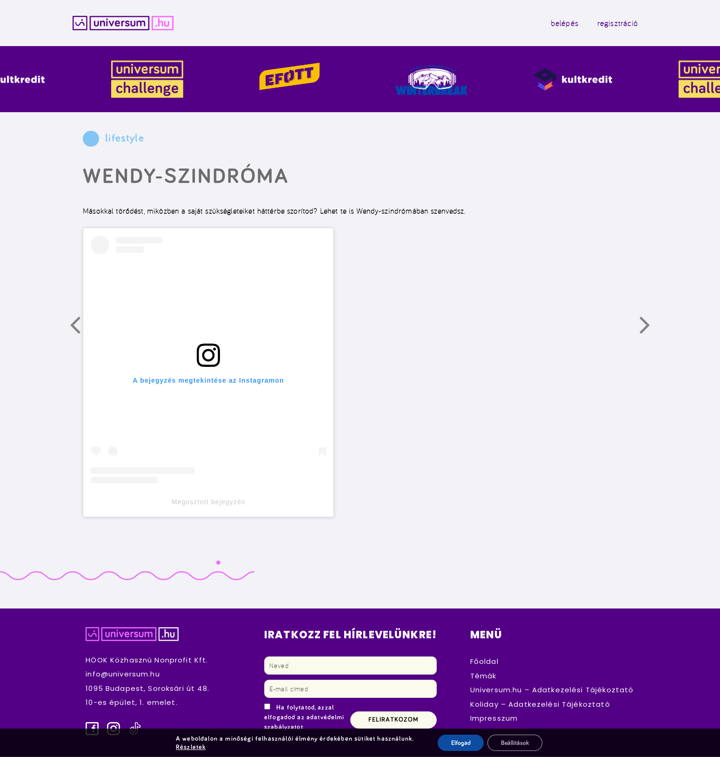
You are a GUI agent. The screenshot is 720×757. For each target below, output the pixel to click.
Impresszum (494, 719)
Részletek (189, 746)
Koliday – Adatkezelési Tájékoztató (540, 705)
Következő (650, 328)
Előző (80, 328)
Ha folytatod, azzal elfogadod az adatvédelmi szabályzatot (304, 718)
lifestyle (124, 139)
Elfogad (460, 742)
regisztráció (613, 23)
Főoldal (484, 662)
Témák (483, 677)
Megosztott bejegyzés (208, 503)
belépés (561, 23)
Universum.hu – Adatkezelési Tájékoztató (552, 691)
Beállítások (515, 742)
